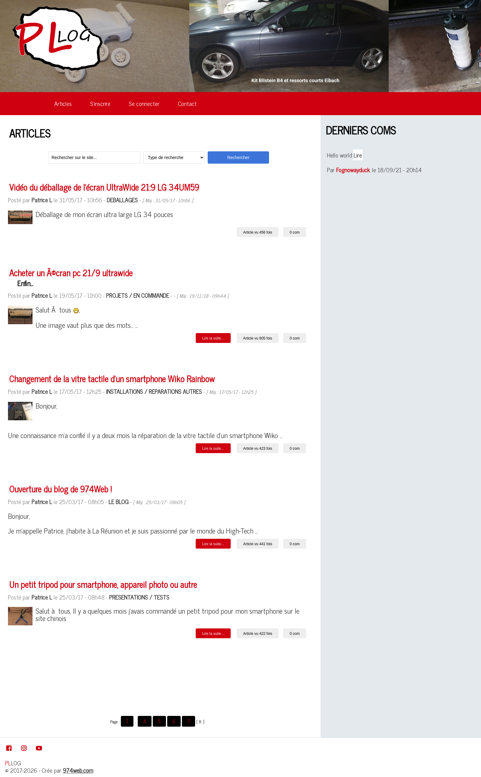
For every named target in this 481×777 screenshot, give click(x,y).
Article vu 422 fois (257, 633)
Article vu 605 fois (257, 338)
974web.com (78, 770)
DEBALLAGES (122, 199)
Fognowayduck (353, 169)
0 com (295, 232)
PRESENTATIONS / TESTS (139, 597)
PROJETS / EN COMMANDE (137, 295)
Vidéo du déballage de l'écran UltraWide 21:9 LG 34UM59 (104, 187)
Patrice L (42, 199)
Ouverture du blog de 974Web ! (60, 489)
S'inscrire (100, 103)
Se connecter (144, 103)
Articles (63, 103)
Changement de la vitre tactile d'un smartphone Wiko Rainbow (112, 378)
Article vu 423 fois (257, 448)
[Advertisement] (157, 678)
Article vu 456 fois (257, 232)
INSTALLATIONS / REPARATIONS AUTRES (154, 391)
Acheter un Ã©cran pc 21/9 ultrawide (71, 273)
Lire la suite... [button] (213, 338)
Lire (358, 155)
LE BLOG (119, 501)
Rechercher (238, 157)
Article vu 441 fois (257, 544)
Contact (187, 103)
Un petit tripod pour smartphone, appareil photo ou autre (103, 584)
